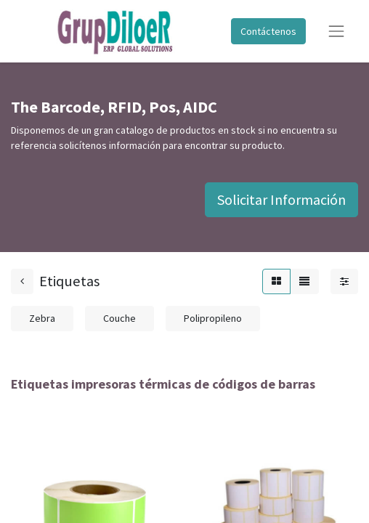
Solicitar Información (281, 199)
